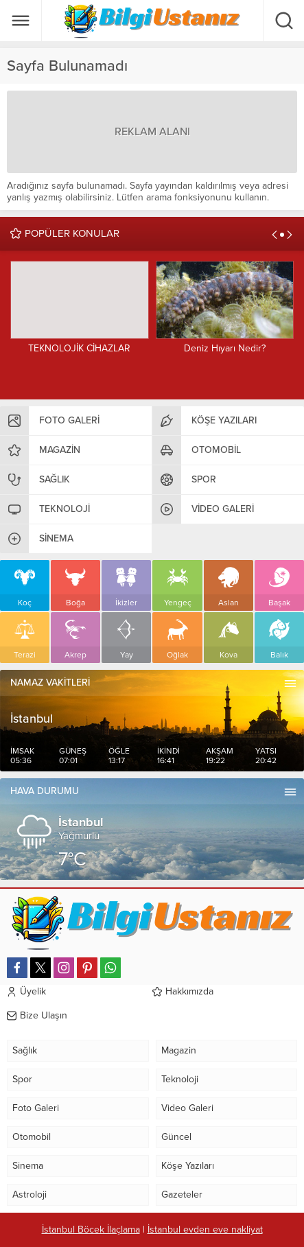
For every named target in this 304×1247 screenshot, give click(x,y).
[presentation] (274, 235)
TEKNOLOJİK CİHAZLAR (79, 348)
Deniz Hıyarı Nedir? (225, 348)
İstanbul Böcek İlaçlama (91, 1229)
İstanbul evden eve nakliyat (205, 1229)
